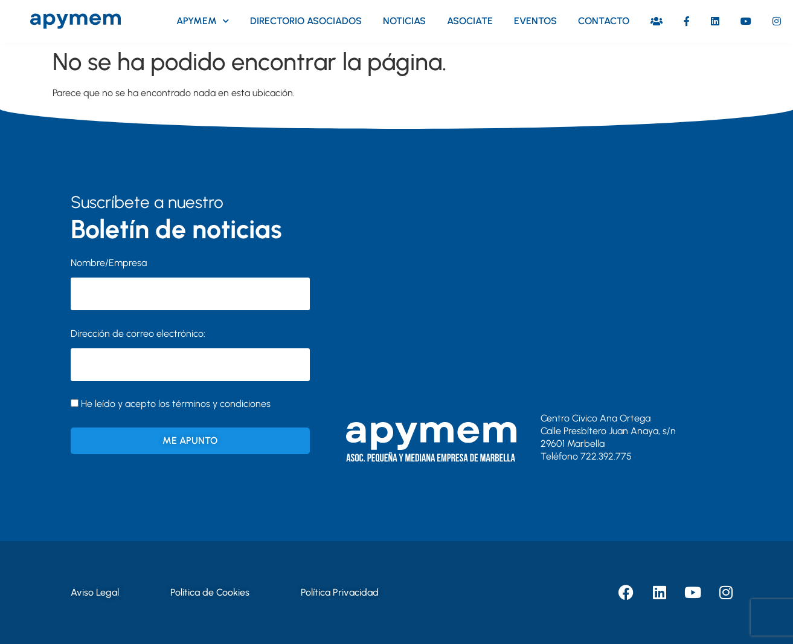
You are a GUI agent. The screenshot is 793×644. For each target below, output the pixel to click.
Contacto (603, 21)
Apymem (202, 20)
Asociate (470, 21)
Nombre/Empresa (109, 262)
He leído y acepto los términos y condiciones (176, 403)
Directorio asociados (306, 21)
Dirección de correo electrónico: (190, 354)
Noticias (404, 21)
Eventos (535, 21)
